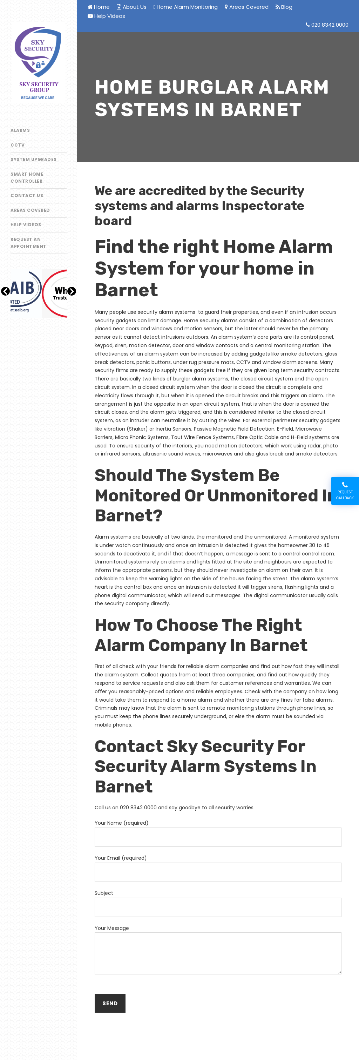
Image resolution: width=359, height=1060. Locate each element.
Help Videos (26, 225)
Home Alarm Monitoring (186, 7)
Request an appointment (29, 242)
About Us (132, 7)
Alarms (20, 130)
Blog (284, 7)
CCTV (18, 145)
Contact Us (27, 195)
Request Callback (345, 491)
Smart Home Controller (27, 177)
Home (99, 7)
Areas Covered (30, 210)
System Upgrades (34, 159)
